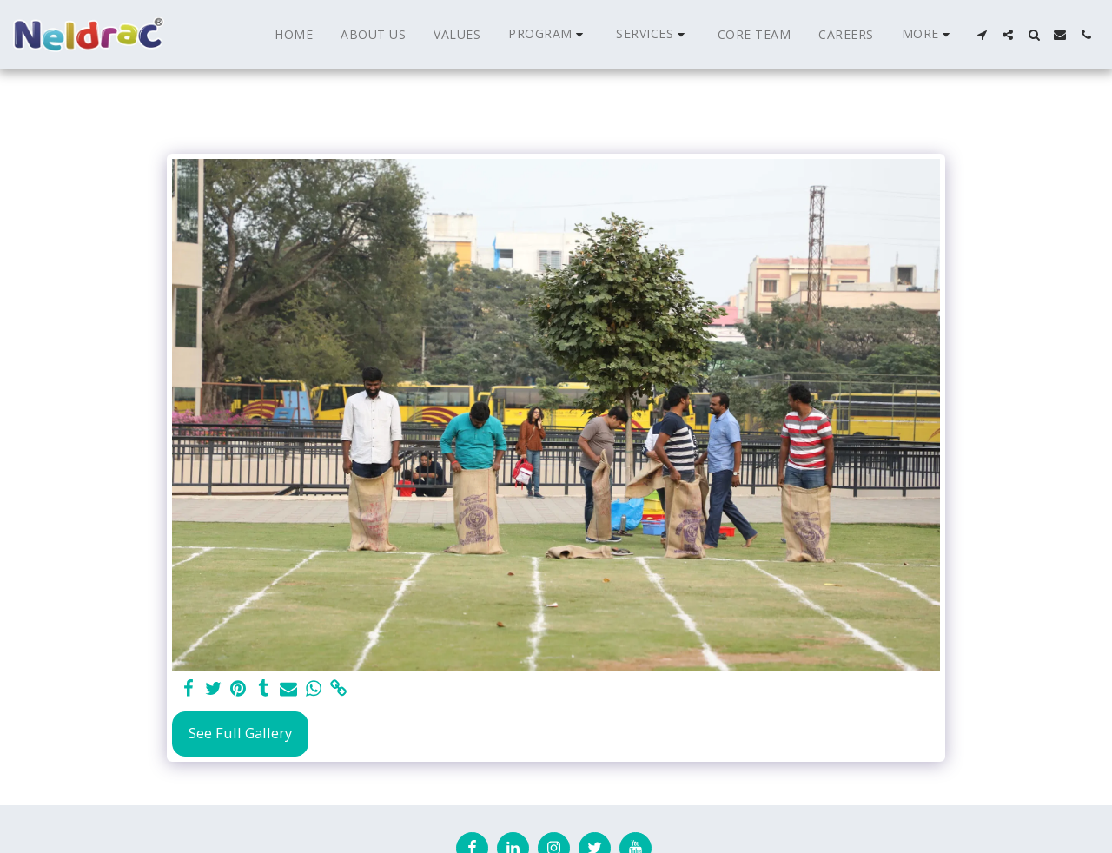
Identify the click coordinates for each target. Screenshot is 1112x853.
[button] (548, 34)
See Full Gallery (240, 733)
